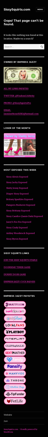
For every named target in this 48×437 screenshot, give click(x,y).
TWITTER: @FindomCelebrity (19, 95)
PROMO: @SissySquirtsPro (17, 103)
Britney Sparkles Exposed (19, 199)
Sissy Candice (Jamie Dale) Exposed (24, 216)
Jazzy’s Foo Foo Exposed (18, 222)
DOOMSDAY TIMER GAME (17, 267)
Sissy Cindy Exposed (17, 227)
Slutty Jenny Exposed (17, 188)
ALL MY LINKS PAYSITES (16, 88)
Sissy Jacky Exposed (16, 182)
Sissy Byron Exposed (17, 239)
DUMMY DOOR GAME (15, 274)
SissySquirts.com (17, 9)
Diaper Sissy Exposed (17, 193)
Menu (40, 9)
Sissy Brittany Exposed (18, 210)
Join (6, 421)
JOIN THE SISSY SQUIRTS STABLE (20, 260)
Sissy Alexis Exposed (17, 176)
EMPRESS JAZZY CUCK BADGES (19, 281)
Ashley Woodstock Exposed (20, 233)
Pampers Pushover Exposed (20, 205)
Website (8, 415)
